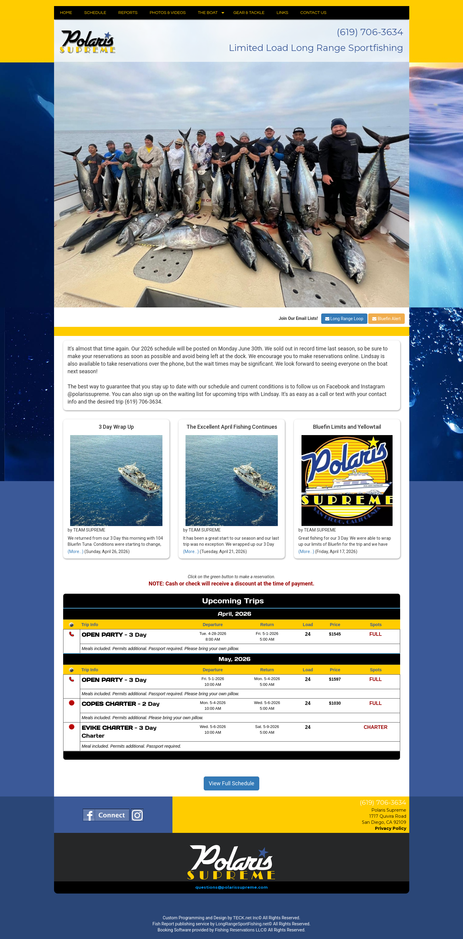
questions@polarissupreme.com (231, 887)
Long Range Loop (344, 318)
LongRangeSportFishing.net (242, 923)
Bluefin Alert (386, 318)
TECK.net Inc (245, 917)
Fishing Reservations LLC (239, 929)
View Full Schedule (231, 783)
